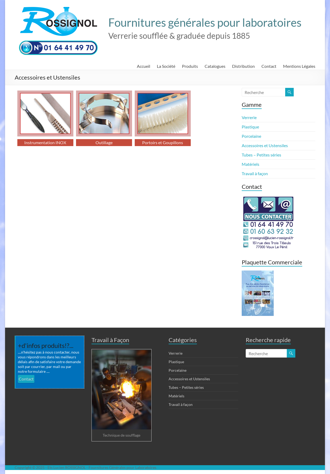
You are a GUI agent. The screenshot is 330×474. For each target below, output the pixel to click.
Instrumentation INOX (45, 142)
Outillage (104, 142)
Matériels (250, 164)
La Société (166, 66)
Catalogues (215, 66)
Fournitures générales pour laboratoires (204, 22)
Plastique (250, 126)
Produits (190, 66)
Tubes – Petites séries (261, 154)
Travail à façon (255, 173)
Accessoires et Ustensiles (265, 145)
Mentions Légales (299, 66)
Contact (268, 66)
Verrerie (249, 117)
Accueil (143, 66)
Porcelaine (251, 136)
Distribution (243, 66)
